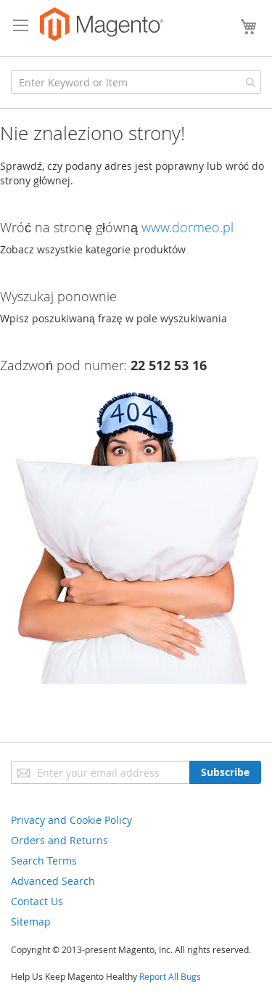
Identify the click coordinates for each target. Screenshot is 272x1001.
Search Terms (44, 860)
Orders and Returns (59, 840)
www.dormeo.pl (187, 227)
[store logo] (101, 24)
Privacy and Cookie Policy (71, 820)
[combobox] (136, 82)
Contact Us (37, 901)
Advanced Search (53, 881)
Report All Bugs (170, 976)
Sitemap (31, 921)
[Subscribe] (225, 772)
